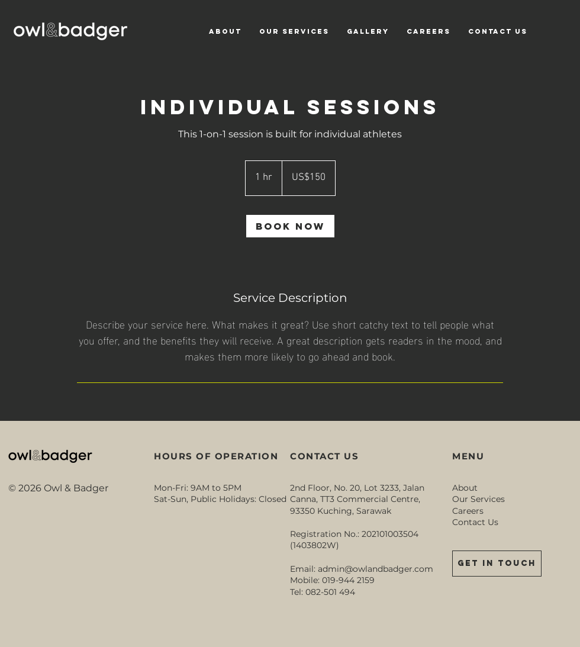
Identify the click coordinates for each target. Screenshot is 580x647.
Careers (468, 511)
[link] (290, 226)
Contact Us (475, 522)
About (465, 487)
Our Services (478, 499)
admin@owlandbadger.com (375, 569)
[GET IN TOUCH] (497, 564)
